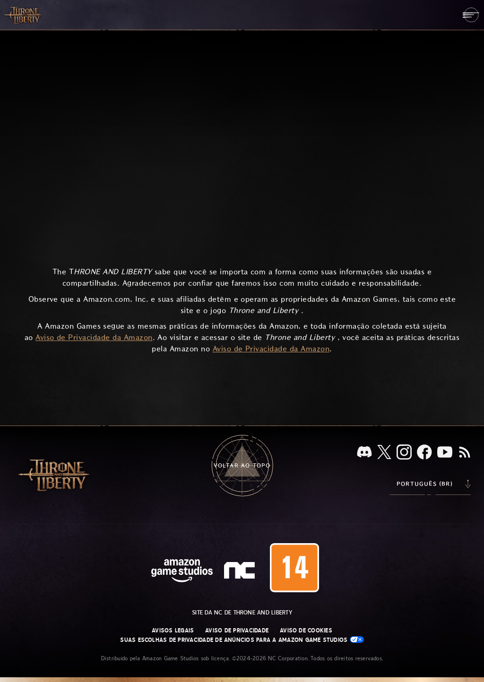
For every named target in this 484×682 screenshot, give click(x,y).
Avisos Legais (173, 630)
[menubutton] (471, 15)
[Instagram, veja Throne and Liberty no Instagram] (404, 452)
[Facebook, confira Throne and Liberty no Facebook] (424, 452)
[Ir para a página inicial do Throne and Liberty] (23, 14)
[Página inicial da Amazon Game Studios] (182, 571)
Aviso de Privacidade (236, 630)
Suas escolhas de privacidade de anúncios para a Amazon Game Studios (241, 639)
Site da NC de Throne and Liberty (242, 612)
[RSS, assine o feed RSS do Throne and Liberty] (464, 452)
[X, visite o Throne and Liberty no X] (384, 452)
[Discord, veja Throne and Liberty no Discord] (364, 453)
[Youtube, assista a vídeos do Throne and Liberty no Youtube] (444, 452)
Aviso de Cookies (306, 630)
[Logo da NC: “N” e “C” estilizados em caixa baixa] (241, 571)
